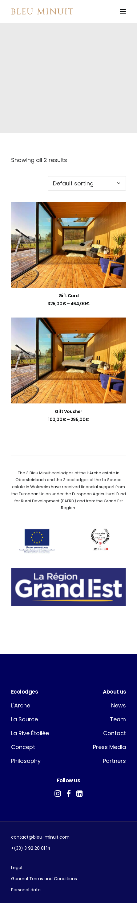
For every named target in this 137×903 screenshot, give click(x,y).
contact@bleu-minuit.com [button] (40, 837)
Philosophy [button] (26, 761)
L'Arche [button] (20, 705)
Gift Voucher (68, 411)
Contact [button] (114, 733)
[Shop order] (87, 183)
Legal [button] (16, 868)
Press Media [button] (109, 747)
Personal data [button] (26, 890)
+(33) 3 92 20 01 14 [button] (30, 848)
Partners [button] (114, 761)
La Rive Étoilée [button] (30, 733)
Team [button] (118, 719)
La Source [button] (24, 719)
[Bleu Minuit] (42, 11)
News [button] (118, 705)
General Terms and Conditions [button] (44, 879)
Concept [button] (23, 747)
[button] (123, 11)
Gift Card (68, 296)
